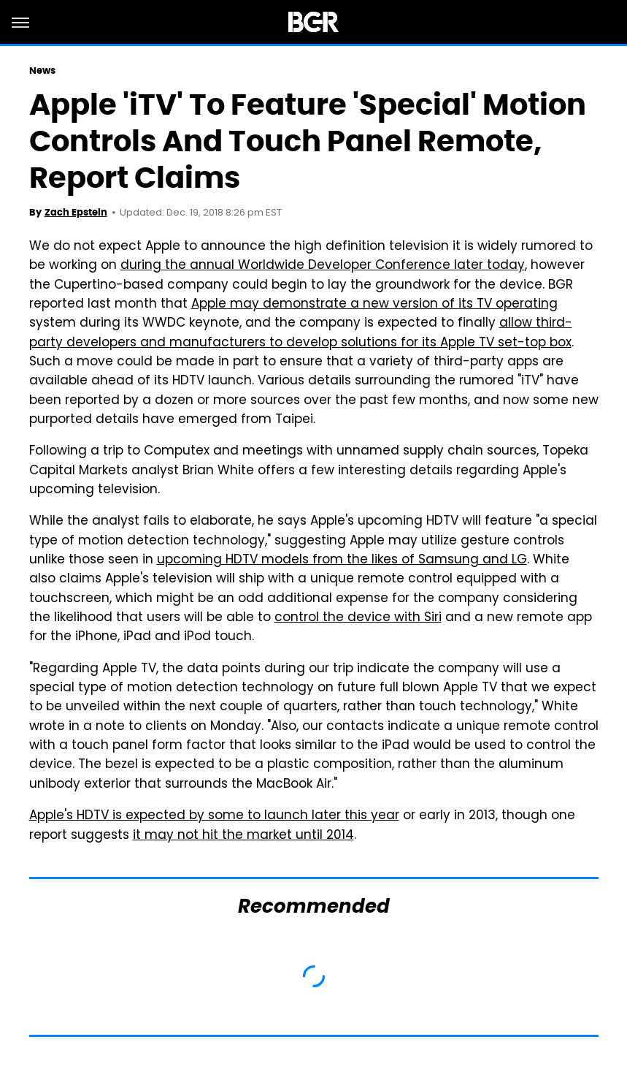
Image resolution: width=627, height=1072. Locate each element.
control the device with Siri (358, 618)
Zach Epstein (76, 212)
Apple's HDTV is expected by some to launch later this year (214, 816)
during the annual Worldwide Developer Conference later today (322, 266)
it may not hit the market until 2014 (243, 836)
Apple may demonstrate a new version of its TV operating (374, 304)
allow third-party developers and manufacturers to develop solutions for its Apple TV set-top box (300, 333)
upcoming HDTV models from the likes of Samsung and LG (342, 560)
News (42, 70)
